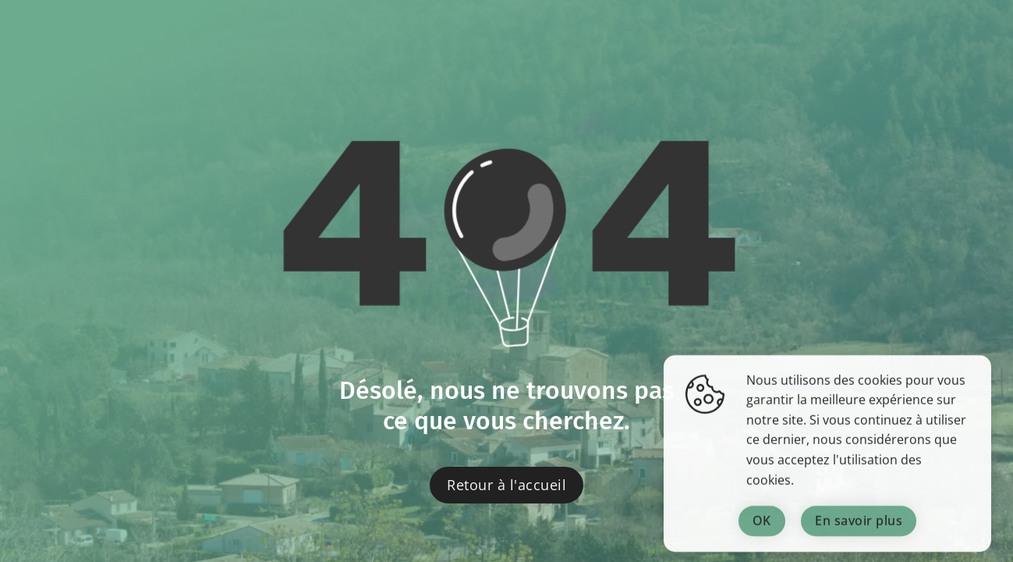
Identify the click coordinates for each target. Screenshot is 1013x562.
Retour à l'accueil (506, 484)
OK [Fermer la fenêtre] (762, 530)
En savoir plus (858, 530)
